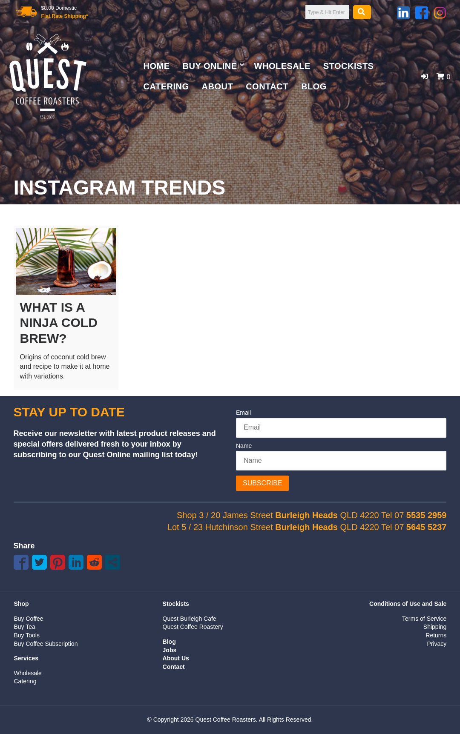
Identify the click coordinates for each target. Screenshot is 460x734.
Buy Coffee (28, 618)
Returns (436, 635)
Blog (314, 86)
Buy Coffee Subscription (46, 643)
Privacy (436, 643)
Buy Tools (27, 635)
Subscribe (262, 483)
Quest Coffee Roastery (193, 626)
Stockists (348, 66)
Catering (166, 86)
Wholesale (282, 66)
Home (157, 66)
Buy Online (210, 66)
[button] (424, 76)
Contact (267, 86)
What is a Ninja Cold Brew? (59, 322)
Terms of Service (424, 618)
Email (243, 412)
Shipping (435, 626)
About (217, 86)
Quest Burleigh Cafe (189, 618)
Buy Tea (24, 626)
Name (244, 445)
